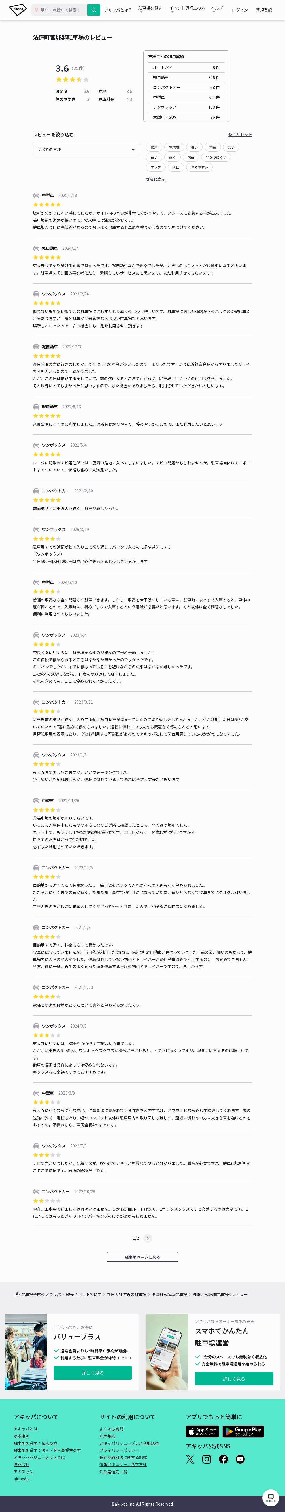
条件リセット (240, 134)
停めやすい (199, 167)
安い (231, 147)
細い (154, 157)
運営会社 (21, 1464)
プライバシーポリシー (119, 1450)
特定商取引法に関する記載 (123, 1457)
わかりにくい (216, 157)
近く (172, 157)
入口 (176, 167)
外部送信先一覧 (113, 1471)
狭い (194, 147)
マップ (156, 167)
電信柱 (174, 147)
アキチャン (23, 1471)
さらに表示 (156, 179)
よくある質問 (111, 1428)
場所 (191, 157)
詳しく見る (92, 1372)
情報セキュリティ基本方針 (123, 1464)
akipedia (22, 1478)
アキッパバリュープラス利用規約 (129, 1443)
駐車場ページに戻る (142, 1257)
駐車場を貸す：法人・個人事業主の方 (47, 1450)
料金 (212, 147)
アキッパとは (25, 1428)
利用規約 (107, 1436)
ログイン (245, 10)
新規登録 (266, 10)
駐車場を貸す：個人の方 (35, 1443)
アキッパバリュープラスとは (39, 1457)
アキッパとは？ (119, 10)
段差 (154, 147)
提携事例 (21, 1436)
